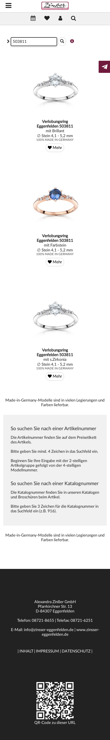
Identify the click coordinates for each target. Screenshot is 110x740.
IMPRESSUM (47, 651)
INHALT (26, 651)
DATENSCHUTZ (76, 651)
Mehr (55, 148)
